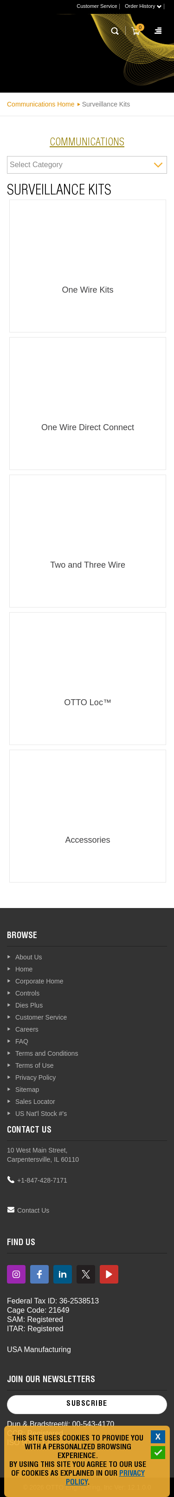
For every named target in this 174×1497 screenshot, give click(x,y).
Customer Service (97, 6)
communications (87, 143)
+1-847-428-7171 (42, 1180)
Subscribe (87, 1404)
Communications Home (41, 104)
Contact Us (33, 1210)
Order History (143, 6)
